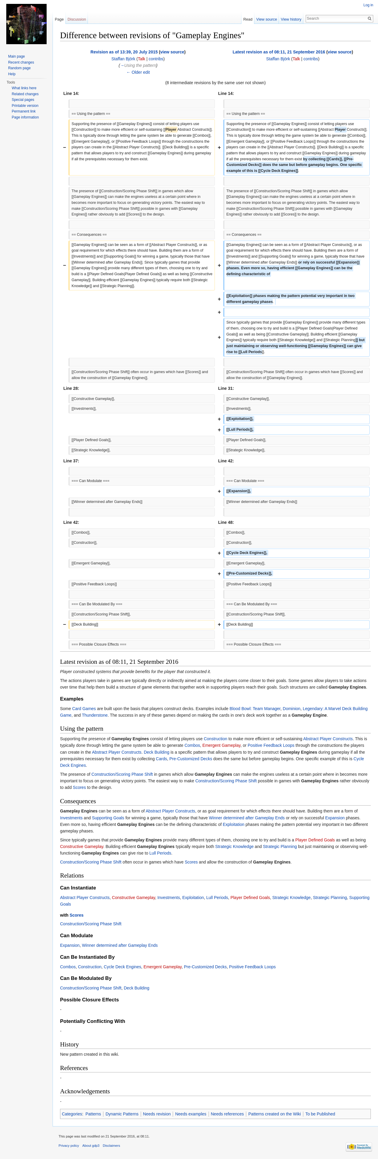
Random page (19, 68)
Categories (72, 1114)
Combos (192, 745)
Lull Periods (160, 853)
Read (247, 19)
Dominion (291, 708)
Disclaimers (111, 1145)
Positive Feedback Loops (271, 745)
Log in (368, 5)
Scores (79, 787)
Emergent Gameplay (221, 745)
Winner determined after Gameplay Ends (247, 817)
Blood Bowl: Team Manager (254, 708)
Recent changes (21, 62)
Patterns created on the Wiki (274, 1114)
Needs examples (190, 1114)
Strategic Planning (280, 846)
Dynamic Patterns (121, 1114)
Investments (71, 817)
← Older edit (138, 72)
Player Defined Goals (315, 840)
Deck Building (156, 752)
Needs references (227, 1114)
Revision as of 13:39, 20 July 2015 (124, 52)
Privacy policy (69, 1145)
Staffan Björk (123, 58)
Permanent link (24, 111)
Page (59, 19)
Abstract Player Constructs (328, 738)
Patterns (93, 1114)
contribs (156, 58)
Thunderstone (95, 715)
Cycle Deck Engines (122, 966)
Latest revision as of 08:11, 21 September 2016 (278, 52)
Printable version (25, 106)
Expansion (335, 817)
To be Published (320, 1114)
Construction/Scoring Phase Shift (122, 774)
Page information (25, 117)
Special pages (23, 100)
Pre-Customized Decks (190, 758)
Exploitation (233, 824)
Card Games (84, 708)
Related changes (25, 94)
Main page (16, 56)
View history (291, 19)
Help (12, 74)
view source (172, 52)
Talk (141, 58)
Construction (215, 738)
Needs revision (157, 1114)
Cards (161, 758)
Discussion (77, 19)
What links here (24, 88)
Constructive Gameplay (81, 846)
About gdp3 (91, 1145)
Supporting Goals (108, 817)
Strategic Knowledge (234, 846)
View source (266, 19)
